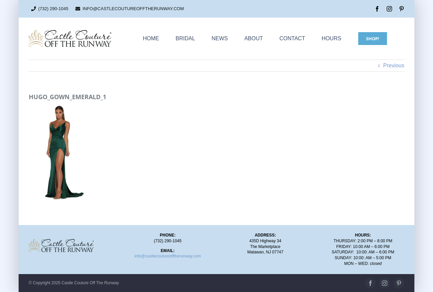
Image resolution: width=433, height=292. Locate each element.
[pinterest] (401, 9)
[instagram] (389, 9)
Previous (393, 65)
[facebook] (377, 9)
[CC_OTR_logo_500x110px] (70, 32)
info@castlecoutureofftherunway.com (167, 256)
